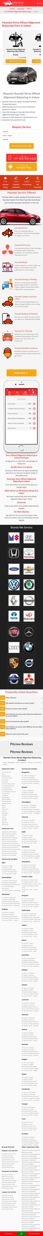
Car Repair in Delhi (26, 829)
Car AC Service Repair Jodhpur (29, 957)
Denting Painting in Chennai (29, 817)
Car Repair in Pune (26, 1092)
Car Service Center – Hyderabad (30, 904)
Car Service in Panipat (27, 1077)
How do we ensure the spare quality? (15, 720)
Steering (4, 810)
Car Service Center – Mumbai (29, 1028)
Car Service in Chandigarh (28, 800)
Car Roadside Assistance (8, 786)
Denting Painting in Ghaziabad (29, 859)
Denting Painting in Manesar (29, 997)
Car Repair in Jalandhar (27, 940)
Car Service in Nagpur (27, 1035)
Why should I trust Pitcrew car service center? (18, 703)
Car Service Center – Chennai (29, 821)
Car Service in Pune (27, 1091)
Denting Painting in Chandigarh (30, 803)
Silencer (4, 812)
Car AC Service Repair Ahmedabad (10, 873)
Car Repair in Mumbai (27, 1023)
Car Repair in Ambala (7, 897)
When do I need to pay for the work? (15, 732)
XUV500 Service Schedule (8, 843)
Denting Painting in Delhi (28, 831)
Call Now (8, 1234)
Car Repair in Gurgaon (27, 885)
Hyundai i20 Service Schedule (9, 833)
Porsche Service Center (8, 1148)
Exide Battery (5, 791)
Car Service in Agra (6, 854)
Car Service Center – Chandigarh (30, 807)
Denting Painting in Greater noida (30, 873)
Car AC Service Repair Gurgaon (29, 888)
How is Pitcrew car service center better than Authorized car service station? (24, 714)
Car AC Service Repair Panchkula (30, 1068)
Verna (29, 9)
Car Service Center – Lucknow (29, 987)
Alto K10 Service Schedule (8, 824)
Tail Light (4, 807)
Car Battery (5, 789)
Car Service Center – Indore (29, 918)
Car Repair (4, 777)
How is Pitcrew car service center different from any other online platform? (23, 726)
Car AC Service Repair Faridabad (30, 847)
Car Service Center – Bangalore (29, 779)
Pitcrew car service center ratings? (15, 708)
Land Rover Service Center (8, 1145)
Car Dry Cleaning (6, 783)
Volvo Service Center (7, 1152)
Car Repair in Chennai (27, 815)
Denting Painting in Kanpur (28, 970)
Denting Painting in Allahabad (9, 885)
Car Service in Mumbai (27, 1021)
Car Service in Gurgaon (27, 883)
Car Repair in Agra (6, 855)
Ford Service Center (7, 1122)
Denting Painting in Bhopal (28, 789)
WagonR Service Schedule (8, 822)
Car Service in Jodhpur (27, 952)
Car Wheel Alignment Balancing (18, 11)
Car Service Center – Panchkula (30, 1070)
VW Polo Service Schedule (8, 840)
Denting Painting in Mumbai (29, 1025)
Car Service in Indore (27, 911)
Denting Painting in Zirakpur (29, 1108)
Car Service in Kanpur (27, 966)
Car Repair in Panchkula (28, 1065)
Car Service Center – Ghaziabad (30, 862)
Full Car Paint (5, 788)
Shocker (4, 803)
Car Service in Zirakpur (27, 1105)
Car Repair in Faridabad (28, 843)
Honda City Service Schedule (9, 836)
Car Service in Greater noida (29, 869)
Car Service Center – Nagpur (29, 1042)
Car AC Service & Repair (8, 779)
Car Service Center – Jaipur (28, 931)
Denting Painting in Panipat (29, 1080)
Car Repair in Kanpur (27, 968)
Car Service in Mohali (27, 1008)
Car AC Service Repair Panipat (29, 1082)
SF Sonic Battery (6, 795)
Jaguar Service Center (7, 1143)
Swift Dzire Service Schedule (9, 828)
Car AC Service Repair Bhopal (29, 791)
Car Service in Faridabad (28, 841)
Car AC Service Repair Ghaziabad (30, 860)
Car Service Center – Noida (28, 1056)
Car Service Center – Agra (8, 861)
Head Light (4, 805)
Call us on (21, 157)
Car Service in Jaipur (27, 925)
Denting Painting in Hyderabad (29, 900)
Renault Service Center (7, 1129)
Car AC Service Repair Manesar (29, 999)
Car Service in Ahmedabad (8, 868)
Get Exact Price (16, 61)
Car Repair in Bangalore (28, 774)
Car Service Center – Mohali (29, 1015)
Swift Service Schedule (7, 826)
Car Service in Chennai (27, 814)
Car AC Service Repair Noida (29, 1054)
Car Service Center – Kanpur (29, 973)
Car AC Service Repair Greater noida (31, 874)
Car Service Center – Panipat (29, 1084)
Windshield (5, 816)
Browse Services (21, 145)
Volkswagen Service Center (9, 1150)
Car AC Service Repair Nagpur (29, 1041)
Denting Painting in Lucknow (29, 983)
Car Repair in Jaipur (27, 926)
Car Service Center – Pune (28, 1098)
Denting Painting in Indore (28, 914)
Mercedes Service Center (8, 1146)
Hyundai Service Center (8, 1125)
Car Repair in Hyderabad (28, 899)
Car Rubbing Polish (6, 784)
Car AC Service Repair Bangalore (30, 777)
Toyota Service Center (7, 1132)
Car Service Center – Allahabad (9, 888)
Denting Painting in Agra (8, 857)
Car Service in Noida (27, 1049)
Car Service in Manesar (27, 994)
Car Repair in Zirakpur (27, 1106)
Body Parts (4, 814)
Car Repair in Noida (27, 1051)
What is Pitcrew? (10, 697)
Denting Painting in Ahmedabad (10, 871)
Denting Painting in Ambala (9, 899)
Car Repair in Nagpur (27, 1037)
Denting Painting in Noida (28, 1053)
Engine (3, 809)
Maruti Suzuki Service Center (9, 1127)
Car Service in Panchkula (28, 1063)
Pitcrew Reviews (21, 741)
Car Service (5, 776)
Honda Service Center (7, 1124)
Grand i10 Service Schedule (9, 831)
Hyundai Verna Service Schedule (10, 835)
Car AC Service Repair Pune (29, 1096)
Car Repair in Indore (27, 912)
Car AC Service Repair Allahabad (10, 887)
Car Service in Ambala (7, 895)
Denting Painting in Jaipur (28, 928)
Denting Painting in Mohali (28, 1011)
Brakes (3, 798)
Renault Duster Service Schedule (10, 838)
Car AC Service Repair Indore (29, 916)
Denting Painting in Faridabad (29, 845)
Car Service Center (6, 774)
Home (12, 9)
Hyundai (20, 9)
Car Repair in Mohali (27, 1009)
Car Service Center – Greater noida (30, 876)
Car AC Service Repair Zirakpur (29, 1110)
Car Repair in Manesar (27, 995)
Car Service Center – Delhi (28, 834)
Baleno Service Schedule (8, 829)
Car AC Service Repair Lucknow (29, 985)
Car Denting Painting (7, 781)
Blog (3, 770)
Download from (21, 167)
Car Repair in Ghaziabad (28, 857)
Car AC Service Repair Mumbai (29, 1027)
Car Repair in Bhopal (27, 788)
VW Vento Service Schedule (9, 842)
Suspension (5, 802)
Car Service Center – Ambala (9, 902)
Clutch (3, 800)
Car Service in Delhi (27, 828)
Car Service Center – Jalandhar (29, 945)
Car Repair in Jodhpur (27, 954)
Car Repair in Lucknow (27, 982)
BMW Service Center (7, 1141)
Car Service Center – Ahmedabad (10, 875)
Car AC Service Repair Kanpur (29, 971)
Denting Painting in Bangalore (29, 776)
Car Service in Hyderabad (28, 897)
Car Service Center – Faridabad (29, 848)
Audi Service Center (7, 1139)
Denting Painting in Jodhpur (29, 956)
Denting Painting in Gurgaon (29, 886)
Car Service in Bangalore (28, 772)
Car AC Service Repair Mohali (29, 1013)
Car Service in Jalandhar (28, 938)
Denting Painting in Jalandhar (29, 942)
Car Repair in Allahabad (8, 883)
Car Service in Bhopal (27, 786)
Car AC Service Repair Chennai (29, 819)
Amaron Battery (6, 793)
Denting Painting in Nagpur (29, 1039)
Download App (5, 772)
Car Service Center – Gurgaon (29, 890)
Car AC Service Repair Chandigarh (30, 805)
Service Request (6, 769)
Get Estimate (34, 1234)
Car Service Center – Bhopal (29, 793)
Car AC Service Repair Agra (8, 859)
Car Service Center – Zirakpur (29, 1112)
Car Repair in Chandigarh (28, 802)
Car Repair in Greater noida (29, 871)
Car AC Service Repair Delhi (29, 833)
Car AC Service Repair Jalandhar (30, 944)
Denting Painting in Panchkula (29, 1066)
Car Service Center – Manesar (29, 1001)
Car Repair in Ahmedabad (8, 869)
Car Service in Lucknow (27, 980)
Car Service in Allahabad (8, 881)
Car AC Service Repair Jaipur (29, 930)
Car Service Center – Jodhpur (29, 959)
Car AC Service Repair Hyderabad (30, 902)
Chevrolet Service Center (8, 1120)
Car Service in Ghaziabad (28, 855)
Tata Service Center (7, 1131)
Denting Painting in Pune (28, 1094)
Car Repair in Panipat (27, 1079)
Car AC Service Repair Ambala (9, 900)
